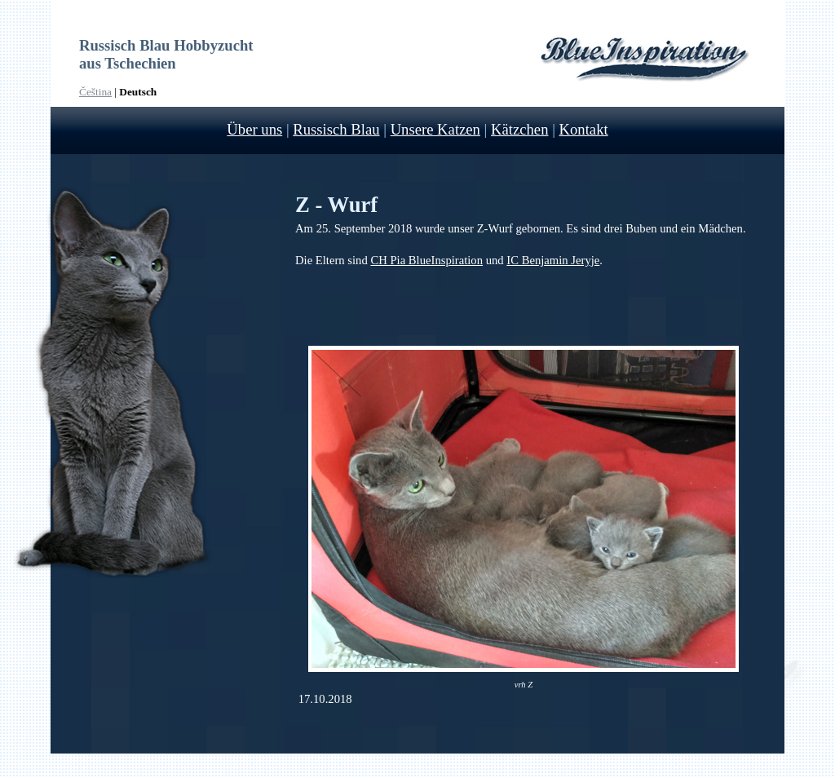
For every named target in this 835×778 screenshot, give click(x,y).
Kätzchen (519, 129)
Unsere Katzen (435, 129)
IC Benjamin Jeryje (552, 260)
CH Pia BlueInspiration (426, 260)
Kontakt (583, 129)
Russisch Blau (336, 129)
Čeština (95, 92)
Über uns (254, 129)
